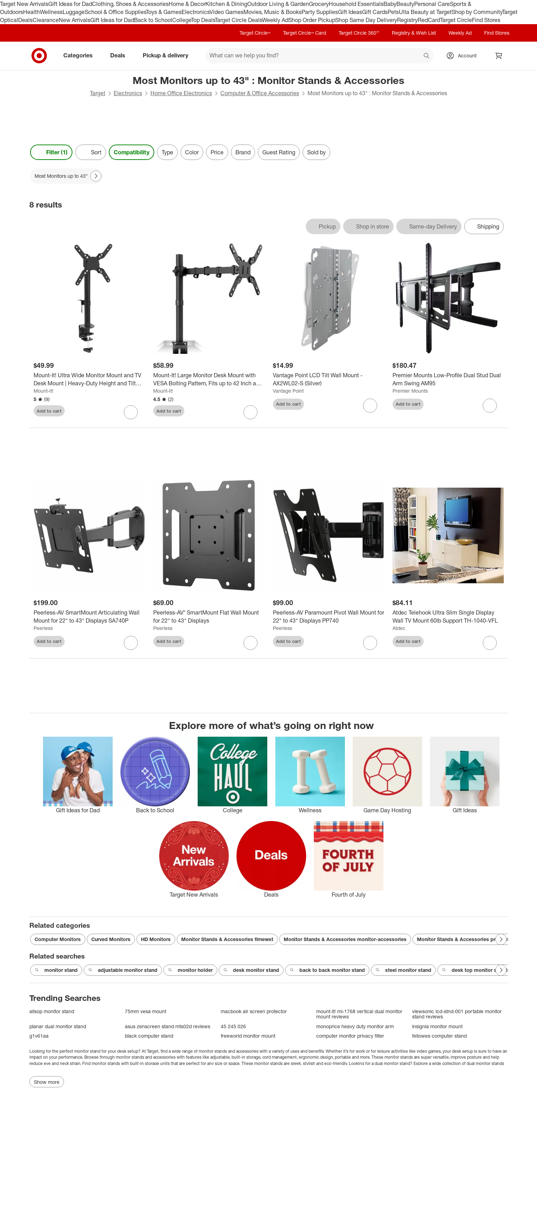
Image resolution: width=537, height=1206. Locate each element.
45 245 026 (233, 1026)
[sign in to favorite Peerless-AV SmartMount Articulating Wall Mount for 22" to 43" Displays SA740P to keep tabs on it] (131, 643)
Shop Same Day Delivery (366, 19)
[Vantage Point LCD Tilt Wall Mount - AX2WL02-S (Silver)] (328, 379)
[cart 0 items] (499, 55)
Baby (389, 3)
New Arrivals (74, 19)
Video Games (226, 11)
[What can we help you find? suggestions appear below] (319, 55)
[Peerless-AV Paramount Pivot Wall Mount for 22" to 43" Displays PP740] (328, 617)
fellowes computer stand (439, 1035)
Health (31, 11)
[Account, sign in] (464, 55)
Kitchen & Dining (226, 3)
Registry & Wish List (414, 33)
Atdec (399, 628)
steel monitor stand (403, 970)
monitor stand (56, 970)
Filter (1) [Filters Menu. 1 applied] (51, 152)
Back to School (153, 19)
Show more (46, 1082)
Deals (25, 19)
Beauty (405, 3)
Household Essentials (356, 3)
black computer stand (149, 1035)
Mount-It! (44, 391)
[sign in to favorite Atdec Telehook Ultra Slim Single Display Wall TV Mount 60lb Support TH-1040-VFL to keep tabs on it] (490, 643)
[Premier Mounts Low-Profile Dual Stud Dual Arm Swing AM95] (448, 379)
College (181, 19)
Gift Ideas (350, 11)
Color (192, 152)
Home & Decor (187, 3)
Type (167, 152)
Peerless (43, 628)
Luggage (74, 11)
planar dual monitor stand (57, 1026)
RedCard (429, 19)
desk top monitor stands (476, 970)
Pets (393, 11)
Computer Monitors (58, 939)
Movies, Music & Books (272, 11)
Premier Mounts (410, 391)
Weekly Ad (275, 19)
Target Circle (456, 19)
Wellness (51, 11)
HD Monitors (156, 939)
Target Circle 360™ (359, 33)
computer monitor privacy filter (350, 1035)
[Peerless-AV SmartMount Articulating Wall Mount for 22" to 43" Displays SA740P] (89, 617)
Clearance (46, 19)
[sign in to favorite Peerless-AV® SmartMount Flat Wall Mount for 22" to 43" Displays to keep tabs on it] (250, 643)
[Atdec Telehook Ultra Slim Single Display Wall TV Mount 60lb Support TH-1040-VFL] (448, 617)
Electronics (196, 11)
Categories (80, 55)
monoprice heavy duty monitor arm (355, 1026)
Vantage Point (288, 391)
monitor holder (190, 970)
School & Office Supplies (115, 11)
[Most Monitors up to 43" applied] (66, 176)
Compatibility (131, 152)
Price (217, 152)
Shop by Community (477, 11)
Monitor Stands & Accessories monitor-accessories (345, 939)
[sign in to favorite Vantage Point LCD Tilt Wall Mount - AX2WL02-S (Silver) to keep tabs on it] (370, 406)
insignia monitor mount (437, 1026)
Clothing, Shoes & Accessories (130, 3)
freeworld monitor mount (248, 1035)
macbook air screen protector (254, 1011)
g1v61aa (39, 1035)
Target (97, 93)
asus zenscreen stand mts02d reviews (167, 1026)
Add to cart (49, 411)
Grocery (319, 3)
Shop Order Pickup (311, 19)
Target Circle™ (255, 33)
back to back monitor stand (327, 970)
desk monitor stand (251, 970)
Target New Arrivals (24, 3)
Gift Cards (375, 11)
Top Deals (203, 19)
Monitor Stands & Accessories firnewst (227, 939)
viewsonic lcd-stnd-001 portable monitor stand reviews (457, 1014)
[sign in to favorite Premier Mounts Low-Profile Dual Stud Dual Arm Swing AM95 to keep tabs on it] (490, 406)
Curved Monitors (110, 939)
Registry (407, 19)
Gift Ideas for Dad (70, 3)
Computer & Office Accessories (259, 93)
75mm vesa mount (145, 1011)
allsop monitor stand (51, 1011)
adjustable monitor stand (122, 970)
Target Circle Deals (238, 19)
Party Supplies (320, 11)
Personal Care (432, 3)
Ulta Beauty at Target (425, 11)
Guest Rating (278, 152)
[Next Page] (95, 176)
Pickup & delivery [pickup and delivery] (168, 55)
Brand (242, 152)
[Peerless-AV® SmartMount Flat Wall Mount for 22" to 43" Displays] (208, 617)
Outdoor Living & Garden (278, 3)
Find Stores (486, 19)
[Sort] (90, 152)
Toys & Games (164, 11)
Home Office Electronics (181, 93)
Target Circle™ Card (304, 33)
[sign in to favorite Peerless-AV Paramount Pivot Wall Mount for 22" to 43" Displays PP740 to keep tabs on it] (370, 643)
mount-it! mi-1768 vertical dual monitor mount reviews (359, 1014)
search (426, 55)
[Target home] (39, 55)
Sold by (316, 152)
